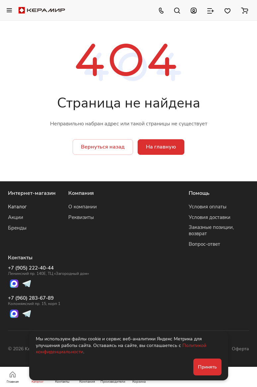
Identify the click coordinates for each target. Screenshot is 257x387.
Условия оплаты (207, 206)
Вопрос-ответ (204, 244)
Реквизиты (81, 217)
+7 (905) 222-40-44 (48, 270)
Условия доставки (209, 217)
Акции (15, 217)
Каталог (17, 206)
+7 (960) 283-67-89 (48, 300)
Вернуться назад (103, 146)
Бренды (17, 228)
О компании (82, 206)
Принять (207, 367)
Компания (81, 193)
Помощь (199, 193)
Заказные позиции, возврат (211, 230)
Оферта (240, 349)
